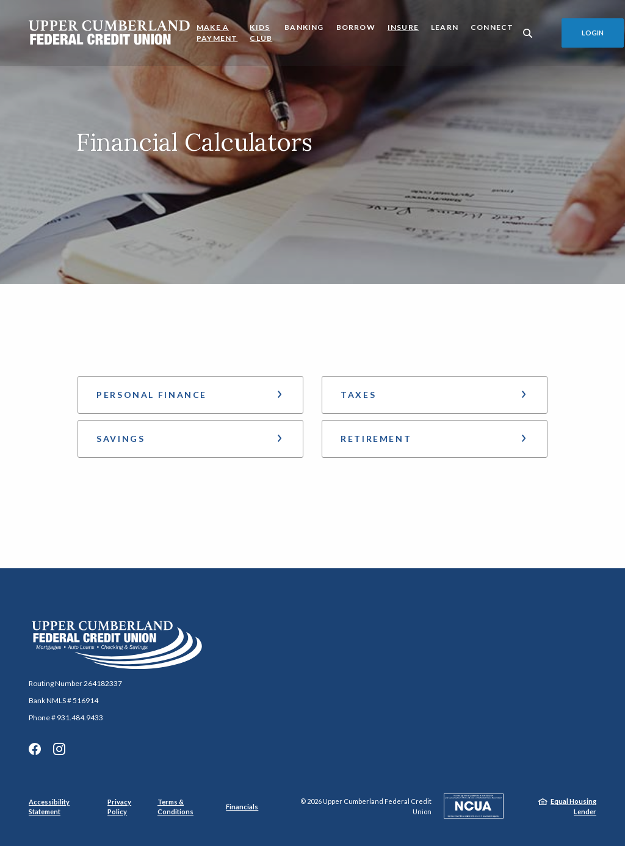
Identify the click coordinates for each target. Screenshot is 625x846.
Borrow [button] (355, 27)
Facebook (35, 749)
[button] (190, 395)
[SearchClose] (527, 33)
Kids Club (261, 33)
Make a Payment (217, 33)
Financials (242, 807)
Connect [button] (492, 27)
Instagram (59, 749)
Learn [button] (444, 27)
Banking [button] (303, 27)
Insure (403, 27)
